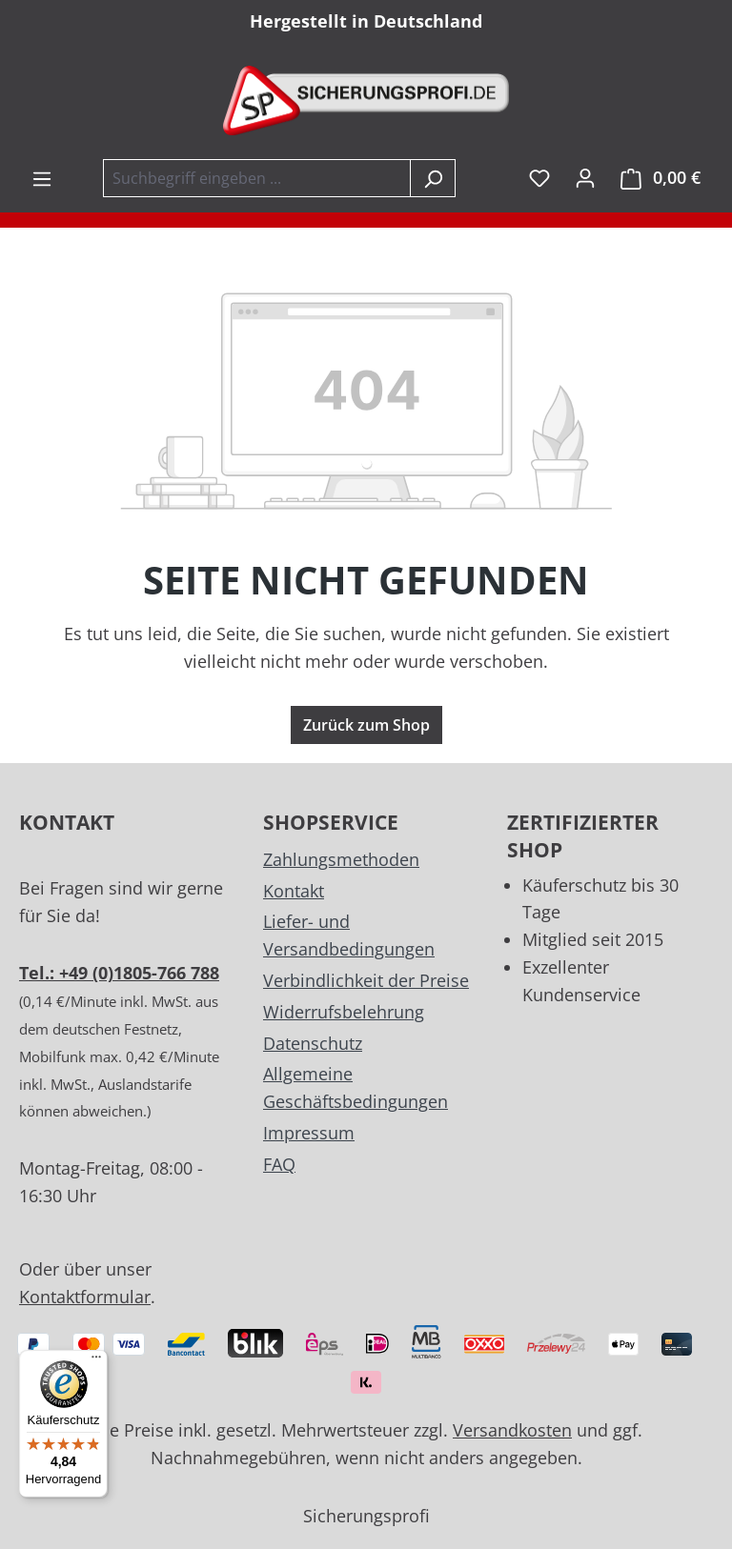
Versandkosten (512, 1429)
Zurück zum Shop (366, 724)
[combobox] (257, 178)
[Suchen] (433, 178)
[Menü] (42, 178)
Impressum (309, 1132)
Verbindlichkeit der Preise (366, 980)
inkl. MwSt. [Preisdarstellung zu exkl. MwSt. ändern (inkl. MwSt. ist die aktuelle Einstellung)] (505, 177)
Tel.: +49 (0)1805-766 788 (119, 972)
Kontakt (293, 890)
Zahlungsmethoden (341, 859)
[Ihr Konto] (585, 177)
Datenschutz (312, 1043)
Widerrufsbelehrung (343, 1011)
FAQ (279, 1164)
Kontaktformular (85, 1296)
